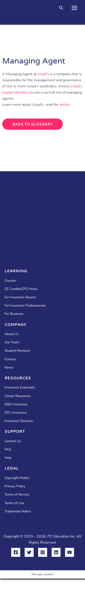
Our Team (11, 342)
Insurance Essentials (19, 387)
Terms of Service (16, 494)
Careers (10, 359)
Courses (10, 280)
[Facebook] (15, 552)
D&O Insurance (15, 404)
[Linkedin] (56, 552)
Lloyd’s (43, 74)
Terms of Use (14, 503)
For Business (13, 314)
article (65, 104)
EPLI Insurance (15, 412)
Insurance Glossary (18, 421)
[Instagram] (42, 552)
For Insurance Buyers (20, 297)
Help (8, 457)
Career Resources (17, 396)
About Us (11, 334)
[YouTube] (69, 552)
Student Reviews (17, 350)
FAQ (7, 449)
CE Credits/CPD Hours (21, 289)
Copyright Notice (16, 478)
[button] (61, 8)
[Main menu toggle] (74, 8)
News (8, 367)
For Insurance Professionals (25, 305)
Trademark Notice (17, 511)
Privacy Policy (14, 486)
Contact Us (12, 441)
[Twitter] (29, 552)
